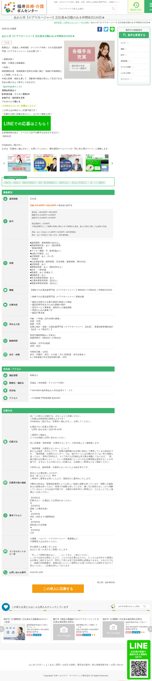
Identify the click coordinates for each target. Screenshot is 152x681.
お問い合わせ (117, 664)
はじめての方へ (36, 664)
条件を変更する (133, 35)
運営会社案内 (83, 664)
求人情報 (85, 22)
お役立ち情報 (68, 664)
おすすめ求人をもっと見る (129, 606)
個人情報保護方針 (100, 664)
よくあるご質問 (53, 664)
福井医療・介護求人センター (66, 22)
